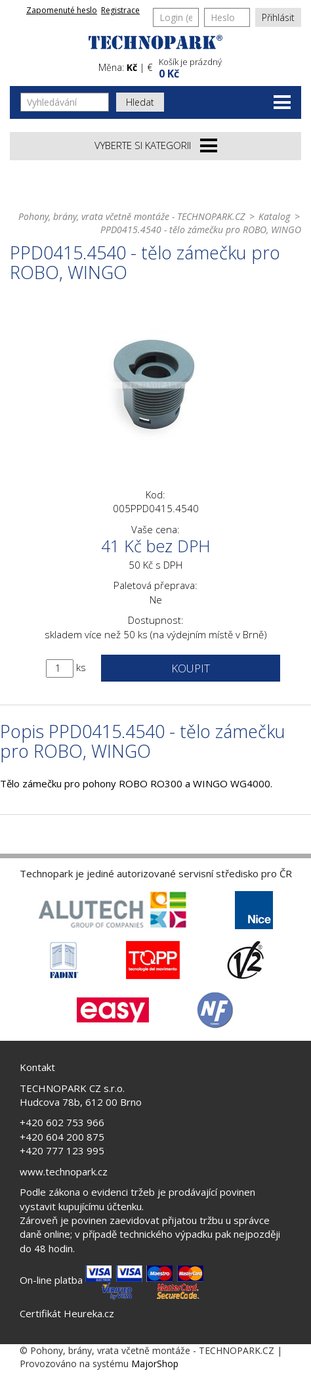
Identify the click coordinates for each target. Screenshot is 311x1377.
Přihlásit (278, 17)
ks (81, 667)
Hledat (140, 102)
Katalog (274, 216)
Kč (132, 67)
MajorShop (154, 1363)
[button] (228, 66)
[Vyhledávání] (64, 102)
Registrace (120, 10)
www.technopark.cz (64, 1171)
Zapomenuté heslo (61, 10)
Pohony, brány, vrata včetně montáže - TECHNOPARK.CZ (131, 216)
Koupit (190, 668)
